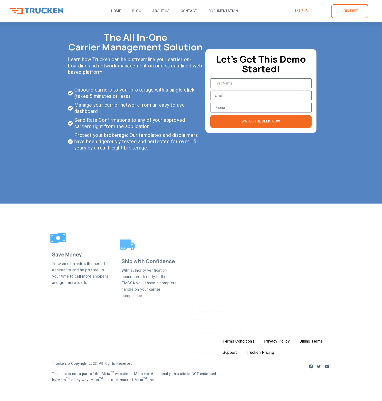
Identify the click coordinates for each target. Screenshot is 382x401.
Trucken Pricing (260, 352)
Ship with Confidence (148, 294)
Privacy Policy (277, 341)
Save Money (67, 284)
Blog (136, 11)
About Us (161, 11)
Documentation (223, 11)
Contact (189, 11)
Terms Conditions (238, 341)
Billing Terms (311, 341)
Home (116, 11)
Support (230, 352)
